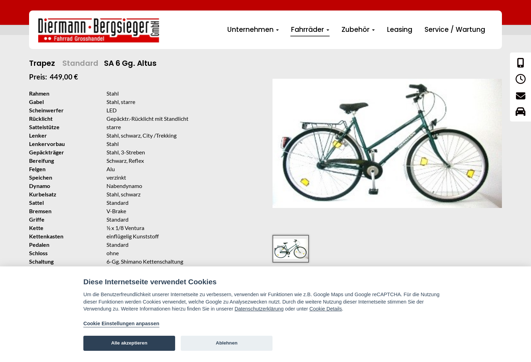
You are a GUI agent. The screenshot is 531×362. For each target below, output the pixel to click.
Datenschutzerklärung (259, 309)
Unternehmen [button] (253, 29)
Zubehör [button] (358, 29)
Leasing (399, 29)
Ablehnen (226, 343)
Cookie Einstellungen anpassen (121, 323)
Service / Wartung (455, 29)
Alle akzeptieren (129, 343)
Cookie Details (325, 309)
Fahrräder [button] (310, 29)
